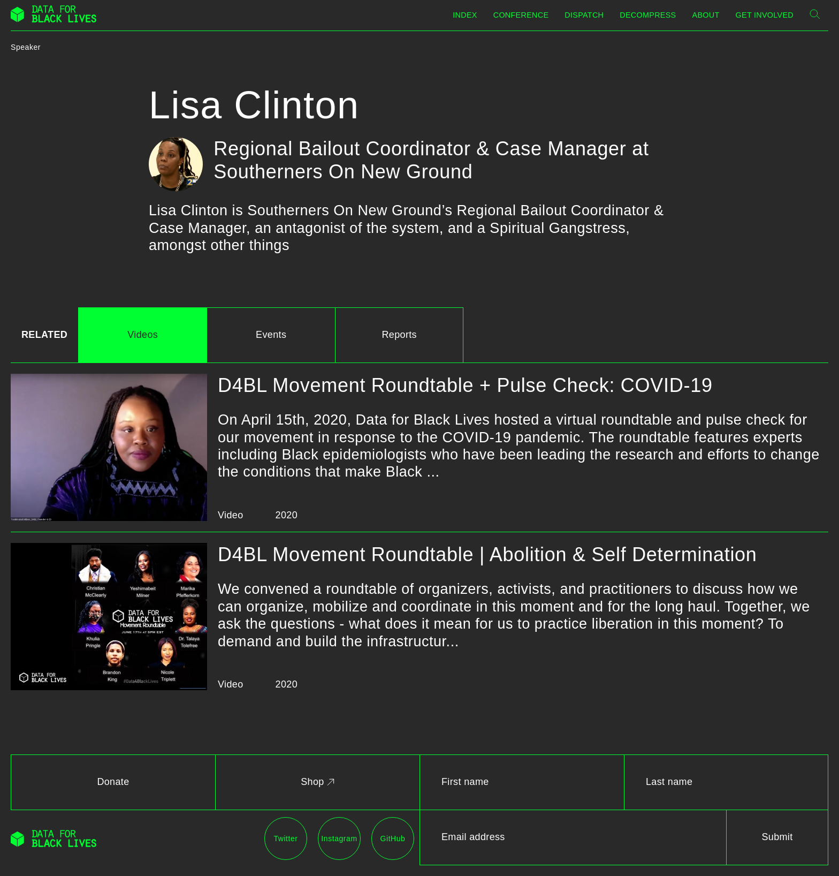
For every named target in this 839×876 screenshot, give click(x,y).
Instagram (339, 838)
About (706, 15)
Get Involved (765, 15)
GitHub (393, 838)
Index (465, 15)
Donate (113, 781)
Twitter (285, 838)
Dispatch (584, 15)
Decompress (648, 15)
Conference (521, 15)
